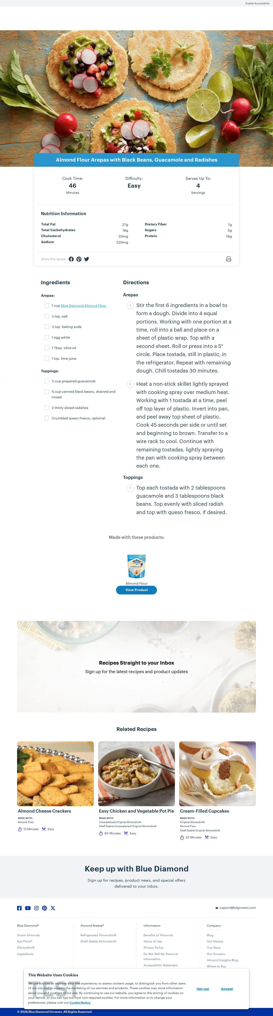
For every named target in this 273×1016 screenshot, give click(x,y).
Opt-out (203, 989)
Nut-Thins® (24, 941)
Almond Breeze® (92, 925)
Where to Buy (216, 966)
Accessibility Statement (161, 965)
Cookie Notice (80, 1002)
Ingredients (25, 954)
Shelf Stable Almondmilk (98, 941)
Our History (215, 941)
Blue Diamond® (28, 925)
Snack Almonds (28, 935)
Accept (227, 989)
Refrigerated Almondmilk (98, 935)
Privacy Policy (154, 947)
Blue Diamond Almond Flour (83, 305)
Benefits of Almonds (158, 935)
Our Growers (216, 954)
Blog (210, 935)
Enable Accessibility (257, 3)
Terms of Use (153, 941)
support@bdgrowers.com (237, 907)
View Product (136, 590)
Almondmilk (26, 947)
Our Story (214, 947)
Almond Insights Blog (222, 960)
